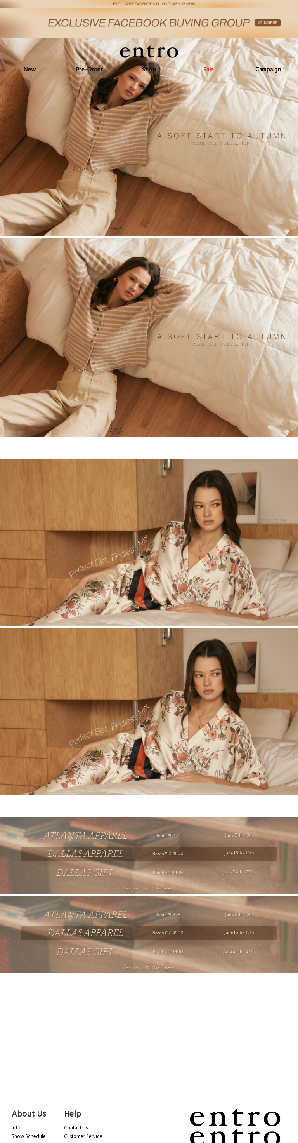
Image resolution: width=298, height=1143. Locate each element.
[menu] (149, 69)
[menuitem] (30, 69)
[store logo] (149, 51)
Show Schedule (29, 1136)
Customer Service (83, 1136)
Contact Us (76, 1127)
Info (16, 1127)
